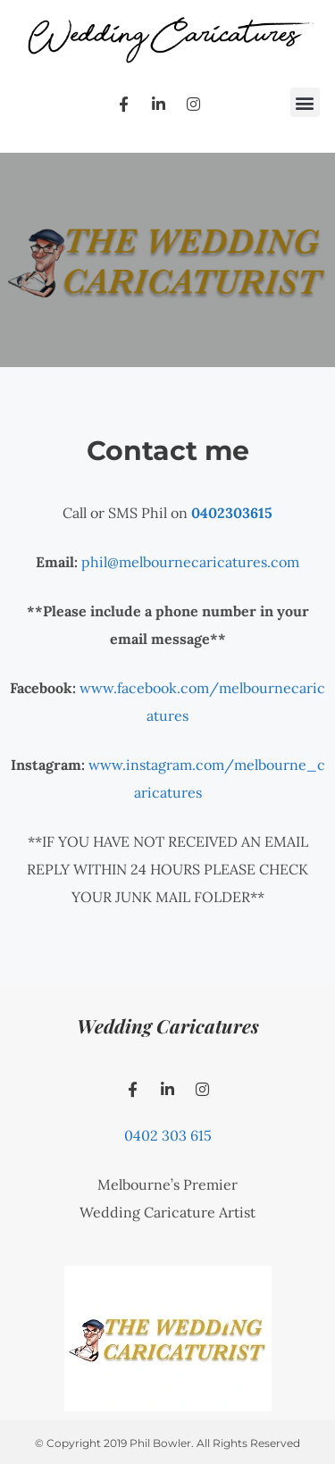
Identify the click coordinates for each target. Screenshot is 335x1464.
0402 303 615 (168, 1135)
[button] (305, 102)
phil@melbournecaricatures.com (190, 562)
